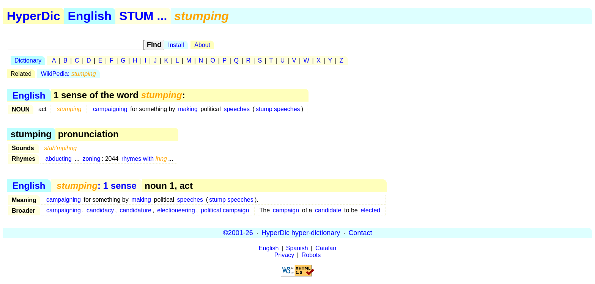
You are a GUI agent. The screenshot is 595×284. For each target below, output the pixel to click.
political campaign (225, 210)
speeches (237, 109)
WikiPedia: (68, 74)
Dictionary (27, 60)
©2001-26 (238, 233)
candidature (135, 210)
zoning (91, 158)
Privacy (284, 255)
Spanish (297, 248)
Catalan (325, 248)
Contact (360, 233)
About (202, 45)
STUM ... (143, 16)
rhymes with (144, 158)
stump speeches (278, 109)
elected (370, 210)
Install (176, 45)
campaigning (110, 109)
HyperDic (33, 16)
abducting (58, 158)
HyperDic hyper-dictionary (300, 233)
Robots (311, 255)
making (188, 109)
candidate (328, 210)
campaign (286, 210)
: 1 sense (97, 185)
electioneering (176, 210)
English (90, 16)
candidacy (100, 210)
